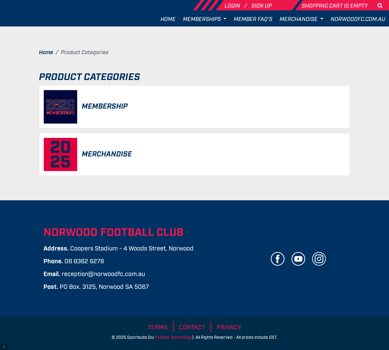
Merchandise (299, 18)
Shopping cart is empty (335, 5)
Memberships (202, 18)
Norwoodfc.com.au (358, 18)
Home (168, 18)
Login (233, 5)
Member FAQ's (253, 18)
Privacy (229, 326)
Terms (157, 326)
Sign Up (261, 5)
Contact (192, 326)
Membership (105, 105)
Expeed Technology (173, 336)
